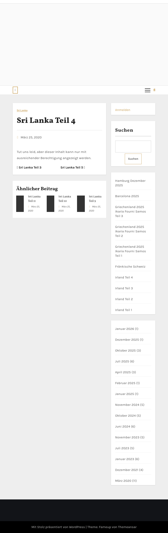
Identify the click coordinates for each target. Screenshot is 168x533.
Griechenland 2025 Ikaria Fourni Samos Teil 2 (130, 231)
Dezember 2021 (126, 470)
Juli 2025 (122, 361)
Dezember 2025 (127, 340)
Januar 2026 (124, 329)
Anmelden (122, 110)
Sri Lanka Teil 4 (46, 120)
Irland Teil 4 (124, 277)
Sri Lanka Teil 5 (72, 167)
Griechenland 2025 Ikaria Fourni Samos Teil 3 (130, 211)
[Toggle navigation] (147, 90)
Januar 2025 (124, 394)
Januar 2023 (124, 459)
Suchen (124, 130)
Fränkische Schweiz (130, 266)
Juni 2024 (122, 426)
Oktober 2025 (125, 350)
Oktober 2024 (125, 416)
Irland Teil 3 (124, 288)
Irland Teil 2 (124, 299)
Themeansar (127, 527)
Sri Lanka (22, 110)
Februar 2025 (125, 383)
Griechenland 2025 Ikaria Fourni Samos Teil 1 (130, 251)
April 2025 (123, 372)
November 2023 (127, 437)
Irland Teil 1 (123, 310)
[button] (15, 90)
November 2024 (127, 405)
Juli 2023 (122, 448)
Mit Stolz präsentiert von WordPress (58, 527)
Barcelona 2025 (127, 196)
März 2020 (123, 481)
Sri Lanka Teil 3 (29, 167)
